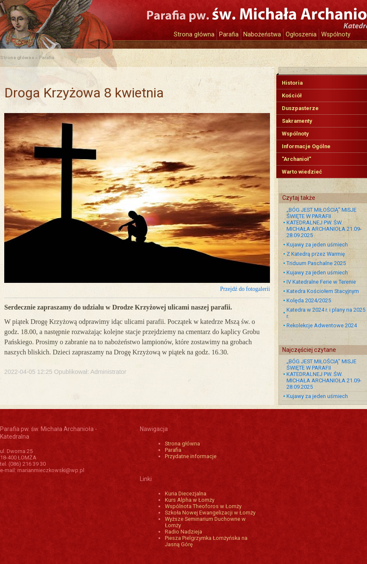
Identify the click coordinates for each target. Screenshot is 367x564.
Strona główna (194, 34)
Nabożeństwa (262, 34)
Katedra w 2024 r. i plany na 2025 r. (325, 313)
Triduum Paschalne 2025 (316, 263)
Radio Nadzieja (183, 531)
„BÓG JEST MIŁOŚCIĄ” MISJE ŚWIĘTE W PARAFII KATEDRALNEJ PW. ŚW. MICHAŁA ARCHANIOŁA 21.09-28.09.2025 (323, 222)
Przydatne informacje (191, 456)
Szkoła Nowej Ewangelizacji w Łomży (210, 512)
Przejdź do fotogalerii (245, 289)
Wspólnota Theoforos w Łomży (203, 506)
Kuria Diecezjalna (185, 493)
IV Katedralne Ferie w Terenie (321, 282)
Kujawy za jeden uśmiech (317, 244)
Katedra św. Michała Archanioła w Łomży (78, 20)
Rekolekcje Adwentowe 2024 (321, 325)
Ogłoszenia (301, 34)
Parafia (229, 34)
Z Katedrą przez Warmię (315, 254)
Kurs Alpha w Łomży (189, 500)
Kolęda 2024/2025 (308, 300)
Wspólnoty (335, 34)
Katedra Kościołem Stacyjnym (322, 291)
